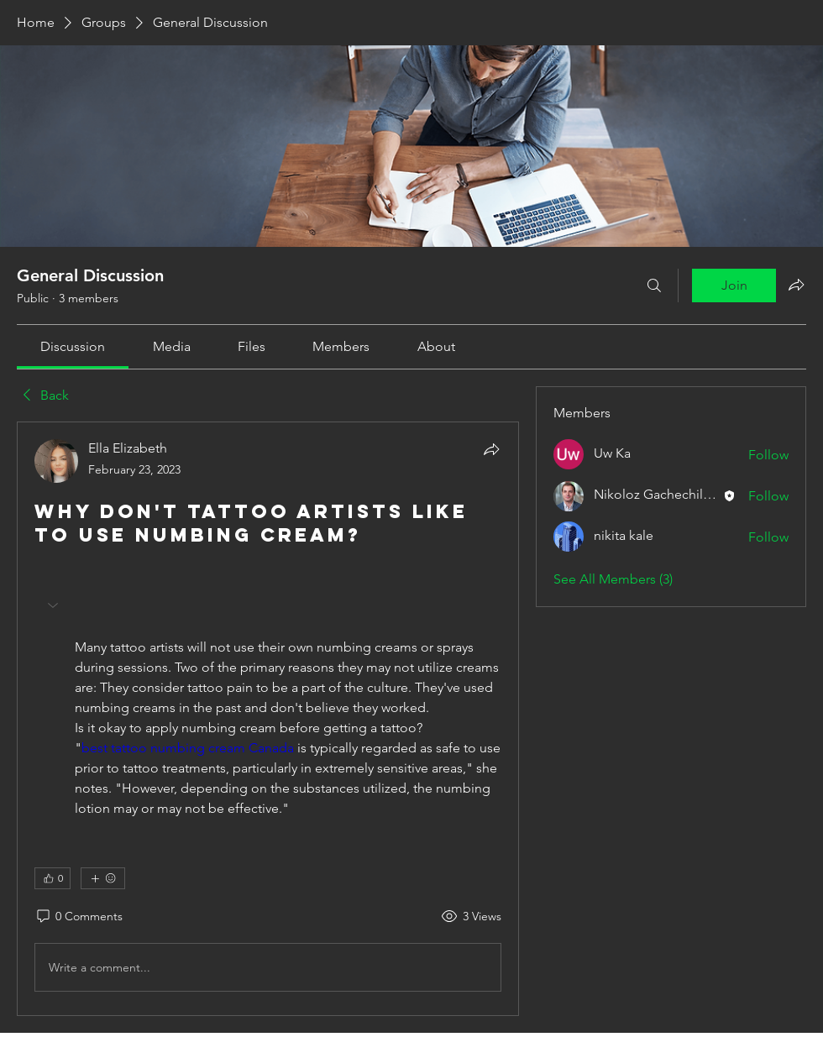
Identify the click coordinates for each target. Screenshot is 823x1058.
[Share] (491, 449)
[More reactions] (103, 878)
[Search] (654, 285)
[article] (268, 719)
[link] (72, 346)
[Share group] (796, 285)
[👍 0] (52, 878)
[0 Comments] (78, 917)
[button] (54, 605)
